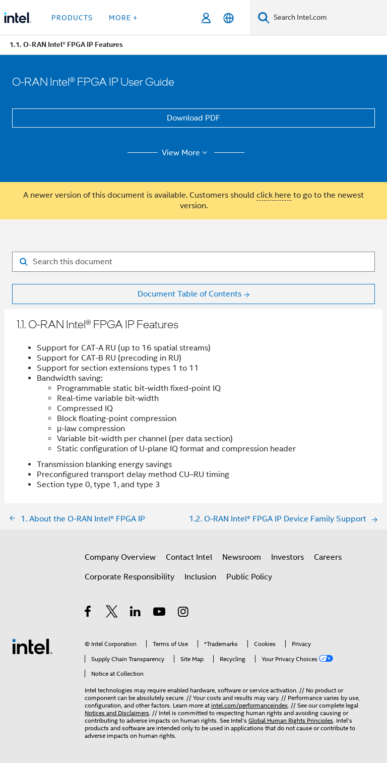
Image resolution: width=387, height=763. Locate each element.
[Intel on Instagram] (183, 613)
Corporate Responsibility (129, 577)
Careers (328, 557)
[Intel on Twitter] (112, 613)
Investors (287, 557)
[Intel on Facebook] (88, 613)
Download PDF (193, 118)
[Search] (264, 17)
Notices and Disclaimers (117, 713)
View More (186, 153)
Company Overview (120, 557)
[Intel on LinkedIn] (136, 613)
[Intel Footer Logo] (32, 646)
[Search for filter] (193, 262)
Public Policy (249, 577)
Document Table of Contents (189, 294)
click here (273, 195)
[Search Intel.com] (328, 18)
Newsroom (241, 557)
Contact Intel (189, 557)
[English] (228, 18)
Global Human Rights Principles (290, 720)
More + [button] (123, 17)
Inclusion (200, 577)
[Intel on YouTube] (160, 613)
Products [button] (72, 17)
